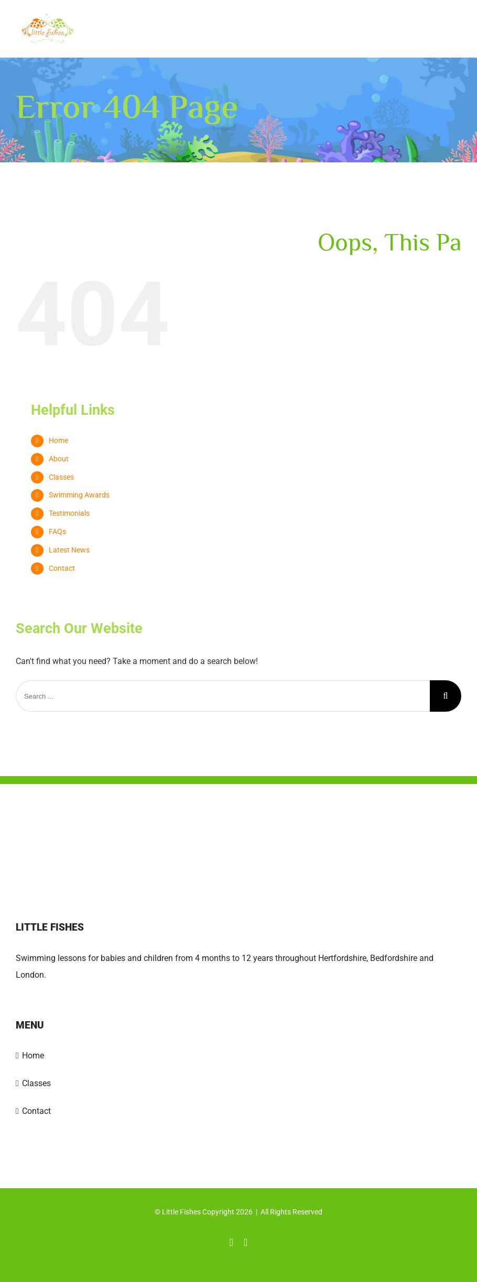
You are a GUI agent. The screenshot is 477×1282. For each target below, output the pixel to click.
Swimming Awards (79, 495)
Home (58, 440)
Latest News (69, 550)
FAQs (57, 531)
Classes (61, 477)
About (59, 459)
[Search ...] (223, 696)
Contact (62, 568)
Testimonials (69, 513)
